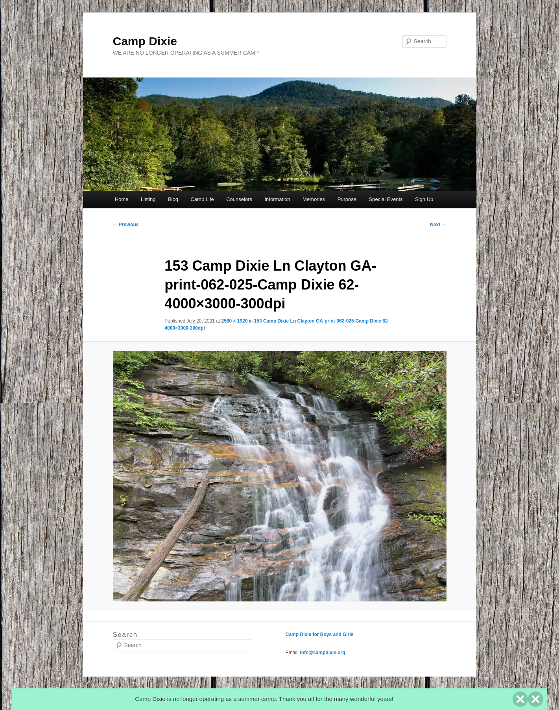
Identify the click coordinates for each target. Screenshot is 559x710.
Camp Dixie (145, 41)
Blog (173, 199)
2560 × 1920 (234, 321)
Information (277, 199)
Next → (438, 224)
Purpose (347, 199)
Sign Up (424, 199)
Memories (314, 199)
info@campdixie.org (322, 652)
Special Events (386, 199)
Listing (148, 199)
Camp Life (202, 199)
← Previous (126, 224)
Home (122, 199)
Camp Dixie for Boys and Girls (320, 634)
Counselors (239, 199)
